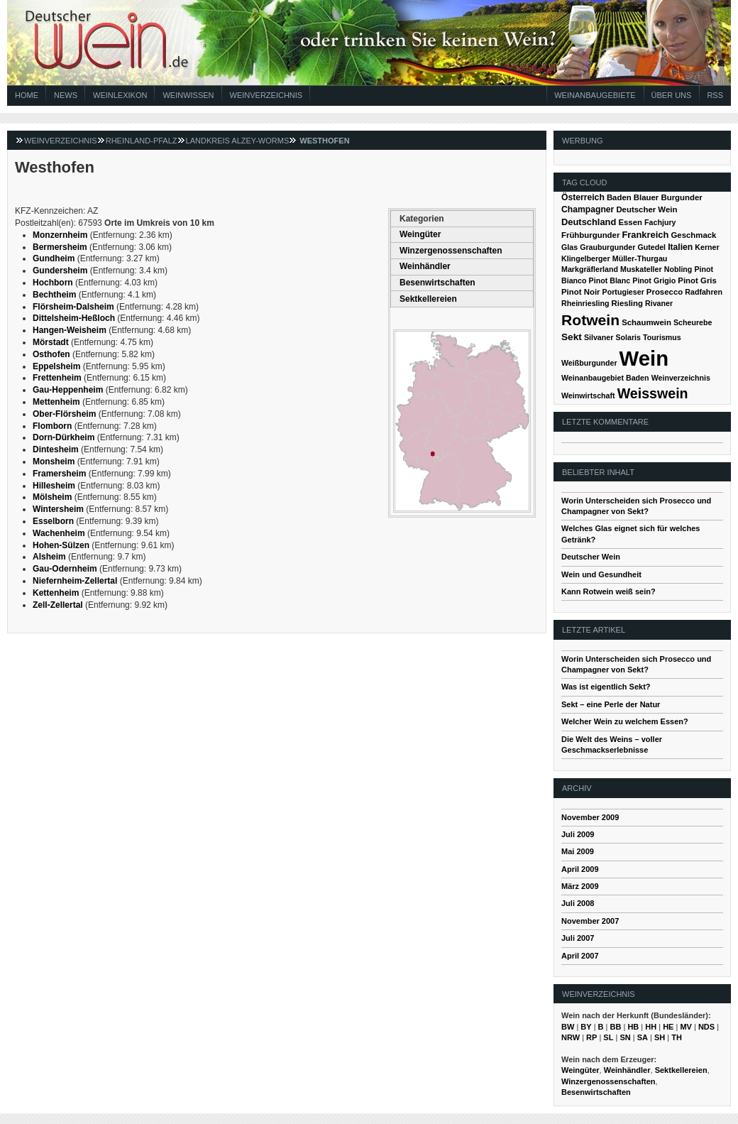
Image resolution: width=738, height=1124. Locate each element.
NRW (570, 1037)
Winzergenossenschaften (451, 251)
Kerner (707, 247)
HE (668, 1026)
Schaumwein (646, 322)
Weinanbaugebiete (594, 95)
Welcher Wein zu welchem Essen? (624, 721)
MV (686, 1026)
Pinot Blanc (610, 280)
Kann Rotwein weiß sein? (608, 591)
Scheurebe (692, 322)
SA (642, 1037)
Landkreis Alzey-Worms (238, 140)
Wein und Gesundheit (601, 574)
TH (676, 1037)
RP (591, 1037)
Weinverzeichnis (266, 95)
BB (616, 1026)
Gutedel (651, 247)
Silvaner (598, 337)
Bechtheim (54, 295)
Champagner (587, 209)
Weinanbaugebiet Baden (605, 377)
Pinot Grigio (654, 280)
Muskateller (641, 269)
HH (650, 1026)
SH (659, 1037)
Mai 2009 (577, 851)
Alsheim (49, 557)
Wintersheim (58, 509)
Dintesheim (56, 449)
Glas (569, 247)
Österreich (583, 197)
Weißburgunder (589, 363)
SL (608, 1037)
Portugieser (623, 292)
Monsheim (54, 461)
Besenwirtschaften (437, 283)
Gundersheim (60, 270)
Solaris (628, 337)
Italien (680, 247)
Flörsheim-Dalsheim (73, 307)
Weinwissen (188, 95)
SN (624, 1037)
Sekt (571, 337)
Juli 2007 (577, 938)
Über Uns (671, 95)
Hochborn (53, 283)
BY (585, 1026)
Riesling (627, 303)
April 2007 (580, 955)
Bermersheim (60, 247)
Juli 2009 (577, 834)
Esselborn (53, 521)
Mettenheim (56, 402)
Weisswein (652, 393)
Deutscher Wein (646, 209)
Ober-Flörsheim (64, 414)
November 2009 (590, 817)
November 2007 (590, 921)
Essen (630, 222)
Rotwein (590, 320)
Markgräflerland (589, 269)
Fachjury (660, 222)
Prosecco (664, 292)
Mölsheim (52, 497)
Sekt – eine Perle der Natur (610, 704)
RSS (715, 95)
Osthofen (51, 354)
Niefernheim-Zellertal (75, 581)
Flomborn (52, 426)
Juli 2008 (577, 903)
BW (567, 1026)
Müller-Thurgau (640, 258)
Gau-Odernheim (65, 569)
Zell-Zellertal (58, 605)
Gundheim (54, 258)
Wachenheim (59, 533)
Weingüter (420, 234)
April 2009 (580, 869)
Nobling (678, 269)
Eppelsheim (56, 366)
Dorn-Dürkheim (63, 437)
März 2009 (580, 886)
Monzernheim (60, 235)
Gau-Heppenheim (68, 390)
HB (633, 1026)
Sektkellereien (428, 299)
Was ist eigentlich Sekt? (606, 686)
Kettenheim (56, 593)
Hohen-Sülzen (61, 545)
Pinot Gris (697, 280)
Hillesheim (54, 486)
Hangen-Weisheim (69, 330)
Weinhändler (425, 266)
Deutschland (588, 222)
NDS (706, 1026)
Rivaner (659, 303)
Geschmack (693, 235)
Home (26, 95)
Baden (619, 197)
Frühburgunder (590, 235)
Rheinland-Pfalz (141, 140)
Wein (644, 358)
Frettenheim (57, 378)
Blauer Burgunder (668, 197)
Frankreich (645, 234)
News (65, 95)
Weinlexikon (120, 95)
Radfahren (703, 292)
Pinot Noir (580, 292)
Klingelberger (585, 258)
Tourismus (662, 337)
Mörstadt (51, 342)
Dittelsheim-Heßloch (74, 318)
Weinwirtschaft (588, 395)
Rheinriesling (585, 303)
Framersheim (59, 474)
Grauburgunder (607, 247)
